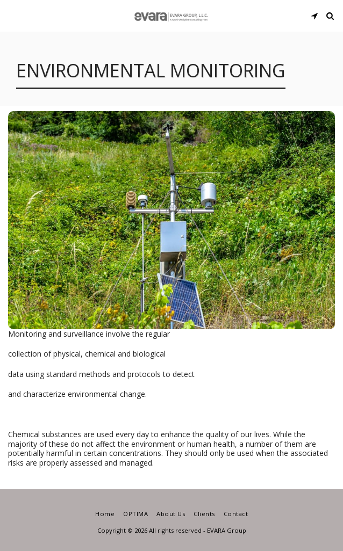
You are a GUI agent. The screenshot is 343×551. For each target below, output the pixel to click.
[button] (12, 15)
